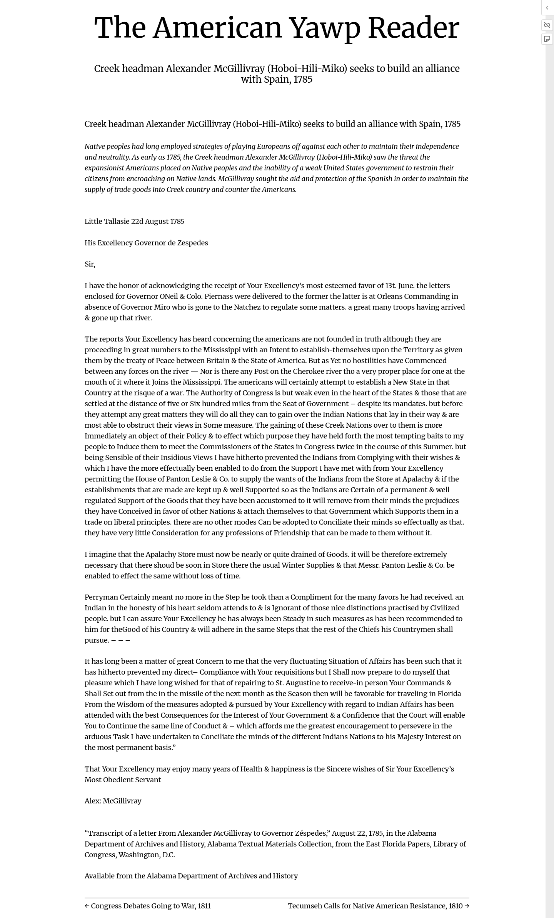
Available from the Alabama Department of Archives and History (191, 875)
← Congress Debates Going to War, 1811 (148, 905)
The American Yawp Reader (277, 27)
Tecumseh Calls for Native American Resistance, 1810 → (378, 905)
